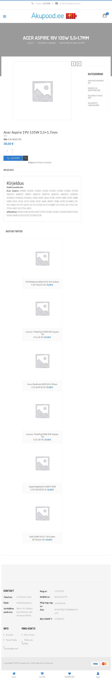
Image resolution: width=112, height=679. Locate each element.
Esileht (30, 43)
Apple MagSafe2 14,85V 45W (42, 486)
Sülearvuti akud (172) (95, 96)
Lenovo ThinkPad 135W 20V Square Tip (42, 332)
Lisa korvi (15, 158)
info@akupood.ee (72, 3)
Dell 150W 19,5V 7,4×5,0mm (42, 536)
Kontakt (9, 634)
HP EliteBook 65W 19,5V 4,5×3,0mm (42, 281)
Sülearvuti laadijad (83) (93, 104)
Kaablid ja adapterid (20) (94, 89)
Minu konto (29, 634)
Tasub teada (11, 639)
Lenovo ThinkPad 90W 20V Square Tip (42, 435)
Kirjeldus (9, 170)
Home (14, 675)
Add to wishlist (25, 158)
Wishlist (69, 675)
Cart (42, 675)
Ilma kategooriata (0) (96, 81)
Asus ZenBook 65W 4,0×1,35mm (42, 384)
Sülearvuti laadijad (47, 43)
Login (98, 675)
